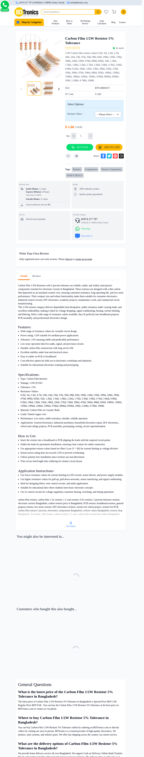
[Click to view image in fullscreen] (40, 56)
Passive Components (112, 169)
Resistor (77, 169)
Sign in (68, 259)
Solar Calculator (102, 22)
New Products (55, 22)
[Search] (98, 12)
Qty (68, 136)
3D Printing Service (85, 22)
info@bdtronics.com (77, 2)
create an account (83, 259)
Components (91, 169)
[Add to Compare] (77, 156)
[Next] (59, 89)
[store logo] (26, 12)
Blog (113, 22)
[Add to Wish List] (68, 156)
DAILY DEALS (74, 175)
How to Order (69, 22)
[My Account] (124, 12)
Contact (122, 22)
